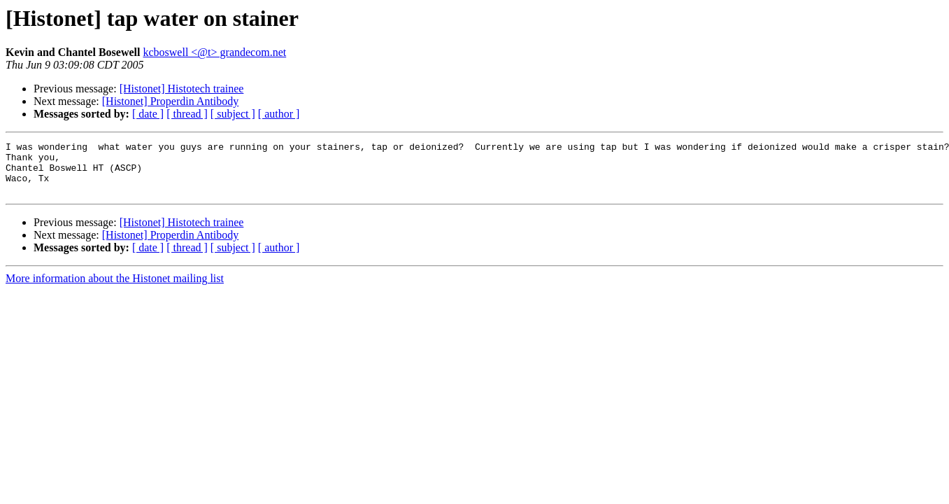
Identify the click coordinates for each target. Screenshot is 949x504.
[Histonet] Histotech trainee (182, 88)
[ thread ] (187, 114)
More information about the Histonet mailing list (115, 289)
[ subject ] (233, 114)
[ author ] (279, 114)
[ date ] (148, 114)
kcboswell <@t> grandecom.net (214, 52)
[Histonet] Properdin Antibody (170, 101)
